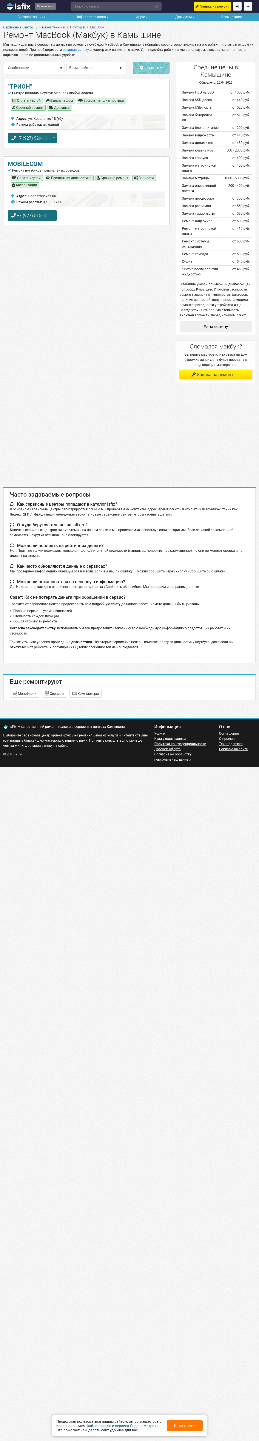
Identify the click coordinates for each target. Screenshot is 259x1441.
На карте (151, 67)
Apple (140, 17)
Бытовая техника (31, 17)
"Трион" (20, 86)
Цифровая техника (90, 17)
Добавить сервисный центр (248, 6)
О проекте (227, 739)
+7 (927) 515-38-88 (32, 215)
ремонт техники (58, 727)
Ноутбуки (77, 27)
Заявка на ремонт (214, 6)
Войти (237, 6)
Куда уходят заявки (170, 739)
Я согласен (185, 1425)
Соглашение (229, 733)
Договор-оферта (167, 749)
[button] (116, 6)
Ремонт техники (52, 27)
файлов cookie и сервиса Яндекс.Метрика (122, 1426)
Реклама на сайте (233, 749)
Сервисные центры (18, 27)
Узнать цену (216, 326)
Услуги (159, 733)
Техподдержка (230, 744)
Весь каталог (231, 17)
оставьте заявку (76, 50)
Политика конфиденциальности (180, 744)
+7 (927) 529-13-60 (32, 138)
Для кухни (183, 17)
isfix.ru (19, 6)
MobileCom (25, 163)
